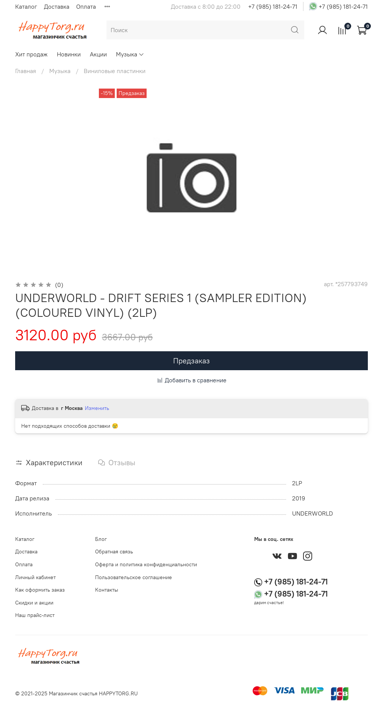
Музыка (130, 54)
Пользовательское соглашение (133, 577)
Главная (25, 71)
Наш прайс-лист (35, 615)
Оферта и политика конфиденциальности (146, 564)
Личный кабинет (35, 577)
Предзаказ (191, 360)
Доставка (56, 6)
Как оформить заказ (40, 589)
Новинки (69, 54)
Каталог (26, 6)
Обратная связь (114, 551)
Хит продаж (31, 54)
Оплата (86, 6)
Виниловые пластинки (114, 71)
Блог (101, 539)
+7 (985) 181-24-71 (272, 6)
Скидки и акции (34, 602)
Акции (98, 54)
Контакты (106, 589)
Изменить (97, 408)
